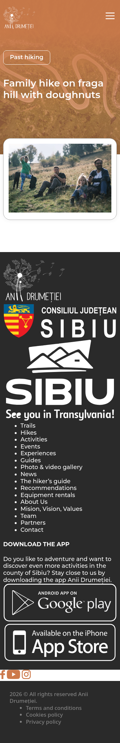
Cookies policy (44, 714)
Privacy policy (43, 721)
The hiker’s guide (45, 481)
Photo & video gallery (51, 467)
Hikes (28, 432)
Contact (32, 529)
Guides (30, 460)
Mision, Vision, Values (51, 508)
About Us (34, 501)
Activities (33, 439)
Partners (32, 522)
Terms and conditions (54, 707)
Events (30, 446)
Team (28, 516)
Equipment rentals (47, 495)
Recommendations (48, 488)
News (28, 474)
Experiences (38, 453)
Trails (28, 425)
